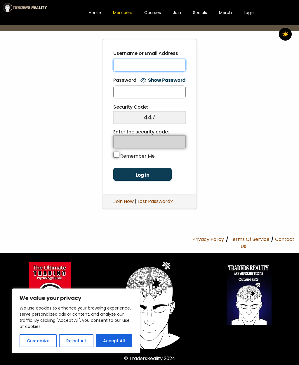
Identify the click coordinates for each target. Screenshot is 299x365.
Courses (152, 12)
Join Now (123, 201)
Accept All (114, 341)
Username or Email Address (145, 53)
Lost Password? (155, 201)
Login (249, 12)
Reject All (76, 341)
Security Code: (130, 107)
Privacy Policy (208, 239)
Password (124, 80)
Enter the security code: (141, 131)
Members (122, 12)
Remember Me (134, 155)
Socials (200, 12)
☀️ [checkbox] (285, 34)
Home (95, 12)
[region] (76, 320)
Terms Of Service (250, 239)
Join (177, 12)
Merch (225, 12)
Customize (38, 341)
